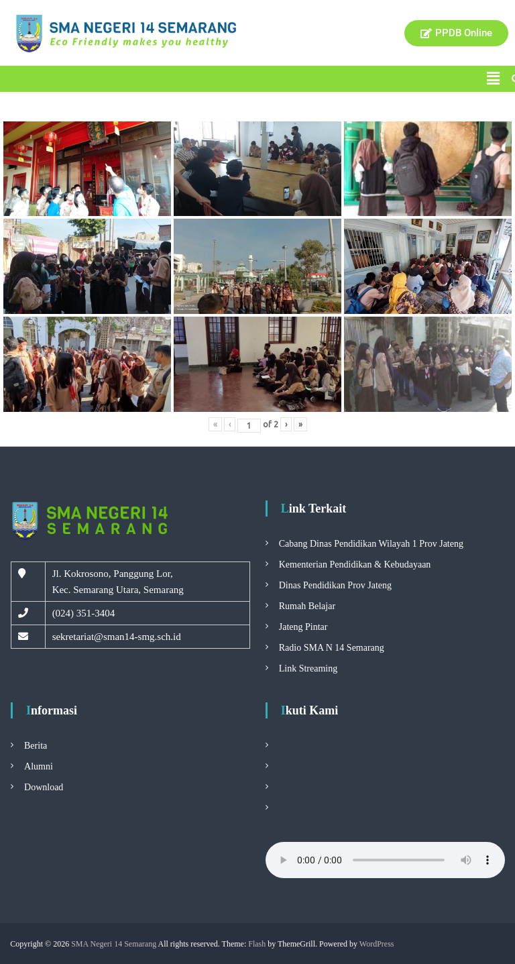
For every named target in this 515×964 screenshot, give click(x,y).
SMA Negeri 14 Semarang (113, 944)
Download (43, 787)
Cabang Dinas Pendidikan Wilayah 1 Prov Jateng (371, 544)
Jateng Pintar (303, 627)
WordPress (376, 944)
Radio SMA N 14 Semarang (331, 648)
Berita (35, 746)
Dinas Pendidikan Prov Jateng (335, 585)
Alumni (38, 766)
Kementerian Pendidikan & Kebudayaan (355, 564)
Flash (257, 944)
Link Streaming (308, 668)
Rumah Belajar (307, 606)
